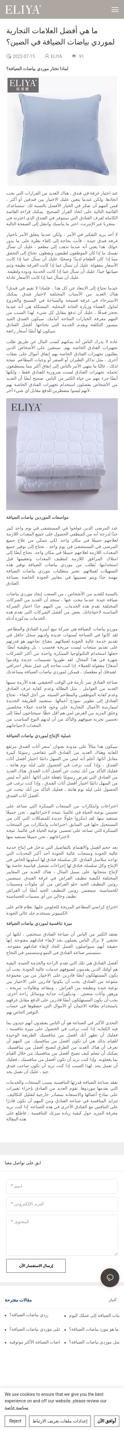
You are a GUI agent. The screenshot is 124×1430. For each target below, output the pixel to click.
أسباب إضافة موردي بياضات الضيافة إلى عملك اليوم (94, 1315)
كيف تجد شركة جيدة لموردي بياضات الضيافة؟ (28, 1314)
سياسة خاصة (16, 1407)
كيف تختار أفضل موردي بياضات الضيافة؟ (94, 1341)
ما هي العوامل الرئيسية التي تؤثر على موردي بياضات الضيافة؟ (34, 1329)
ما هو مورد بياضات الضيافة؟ (94, 1329)
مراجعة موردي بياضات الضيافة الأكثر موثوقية (34, 1341)
